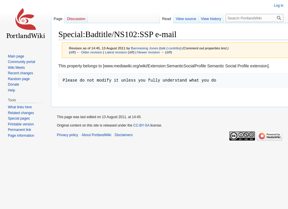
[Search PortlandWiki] (254, 18)
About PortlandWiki (96, 135)
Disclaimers (124, 135)
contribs (174, 48)
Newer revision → (150, 52)
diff (72, 52)
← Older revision (89, 52)
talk (163, 48)
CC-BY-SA (141, 125)
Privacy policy (67, 135)
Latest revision (116, 52)
